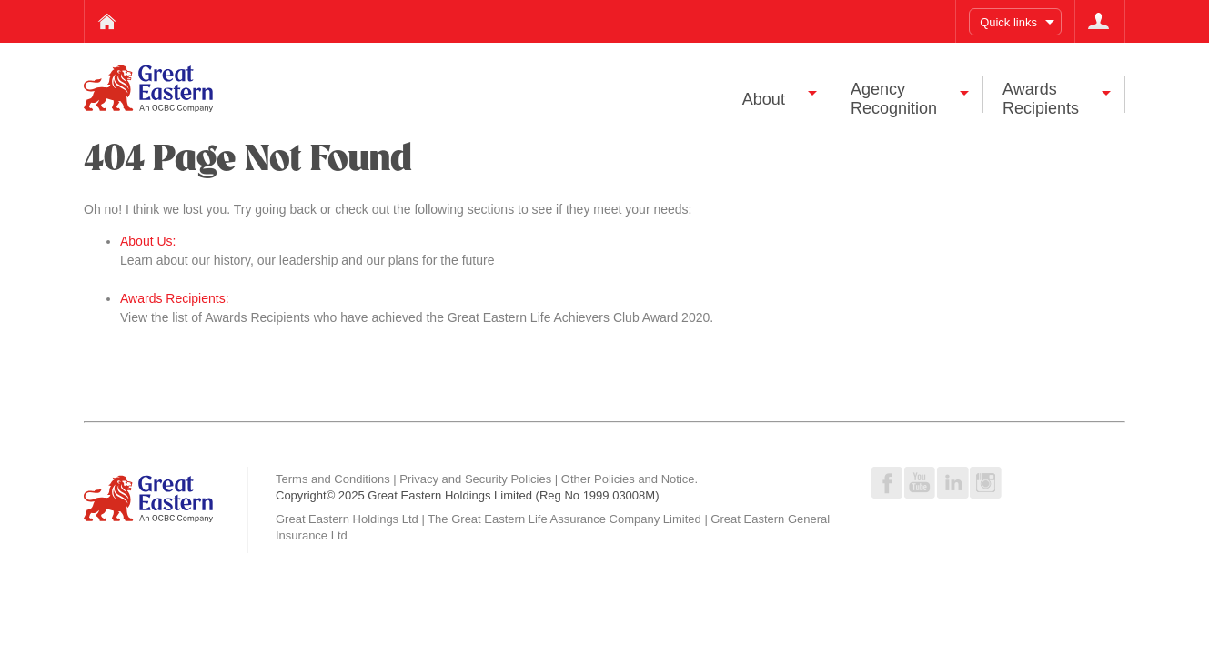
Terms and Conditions (333, 479)
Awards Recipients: (174, 298)
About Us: (148, 241)
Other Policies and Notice (628, 479)
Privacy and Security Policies (475, 479)
